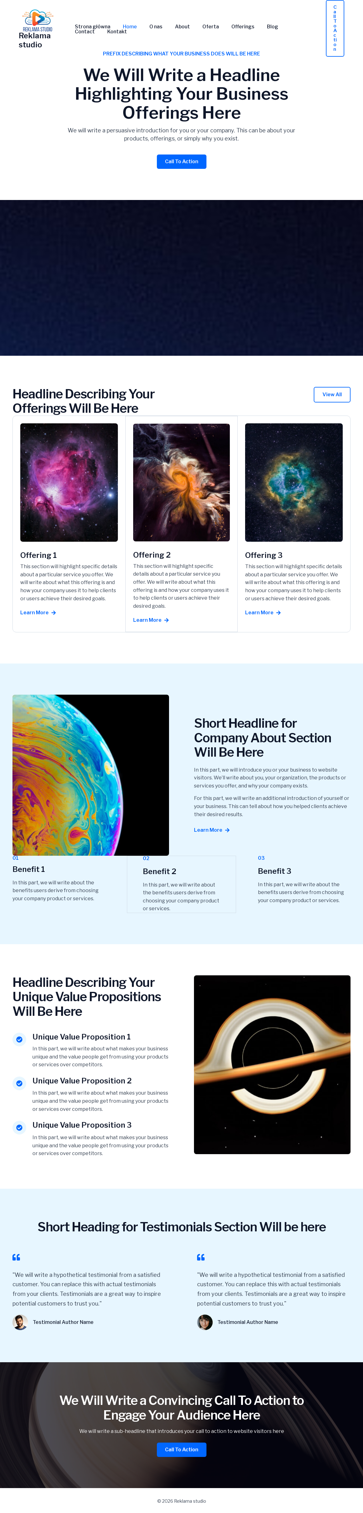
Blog (256, 26)
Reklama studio (35, 40)
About (173, 26)
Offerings (229, 26)
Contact (282, 26)
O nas (149, 26)
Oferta (199, 26)
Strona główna (91, 26)
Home (126, 26)
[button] (335, 28)
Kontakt (83, 31)
